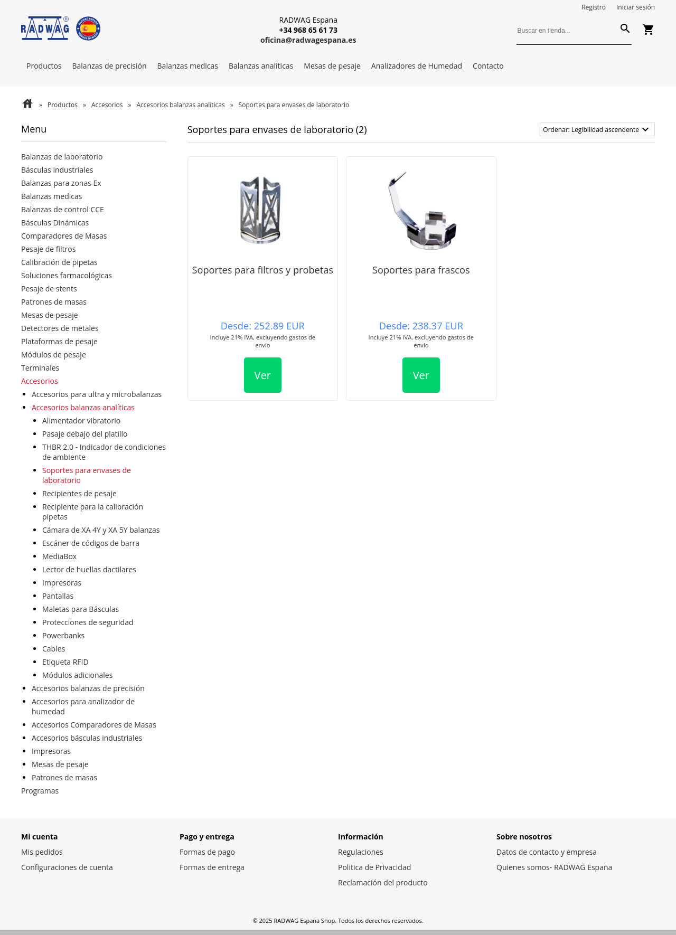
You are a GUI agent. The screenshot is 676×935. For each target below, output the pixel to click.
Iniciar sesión (635, 7)
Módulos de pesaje (53, 355)
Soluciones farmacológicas (66, 275)
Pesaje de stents (49, 289)
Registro (593, 7)
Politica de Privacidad (374, 867)
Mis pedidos (42, 852)
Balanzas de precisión (109, 66)
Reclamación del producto (383, 882)
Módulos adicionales (77, 675)
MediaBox (59, 556)
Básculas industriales (57, 170)
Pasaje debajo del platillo (85, 434)
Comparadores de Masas (64, 236)
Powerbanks (63, 635)
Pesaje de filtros (48, 249)
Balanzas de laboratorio (61, 157)
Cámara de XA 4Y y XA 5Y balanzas (101, 530)
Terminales (40, 368)
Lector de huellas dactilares (89, 569)
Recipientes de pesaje (79, 493)
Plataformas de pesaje (59, 341)
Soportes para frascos (421, 269)
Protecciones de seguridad (88, 622)
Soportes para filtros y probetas (262, 269)
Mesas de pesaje (332, 66)
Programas (40, 791)
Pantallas (57, 596)
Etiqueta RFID (65, 662)
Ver (263, 375)
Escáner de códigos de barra (90, 543)
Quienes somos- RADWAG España (554, 867)
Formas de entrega (212, 867)
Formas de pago (207, 852)
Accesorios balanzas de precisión (88, 688)
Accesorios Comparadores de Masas (94, 725)
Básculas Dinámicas (55, 223)
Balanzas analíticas (261, 66)
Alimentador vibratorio (81, 420)
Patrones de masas (54, 302)
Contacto (488, 66)
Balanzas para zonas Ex (61, 183)
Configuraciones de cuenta (67, 867)
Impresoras (61, 583)
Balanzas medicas (187, 66)
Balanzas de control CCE (62, 209)
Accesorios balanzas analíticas (181, 104)
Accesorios (107, 104)
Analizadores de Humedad (416, 66)
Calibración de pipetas (59, 262)
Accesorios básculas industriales (87, 738)
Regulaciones (360, 852)
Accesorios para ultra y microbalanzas (97, 394)
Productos (44, 66)
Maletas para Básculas (80, 609)
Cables (53, 649)
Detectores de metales (60, 328)
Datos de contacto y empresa (546, 852)
